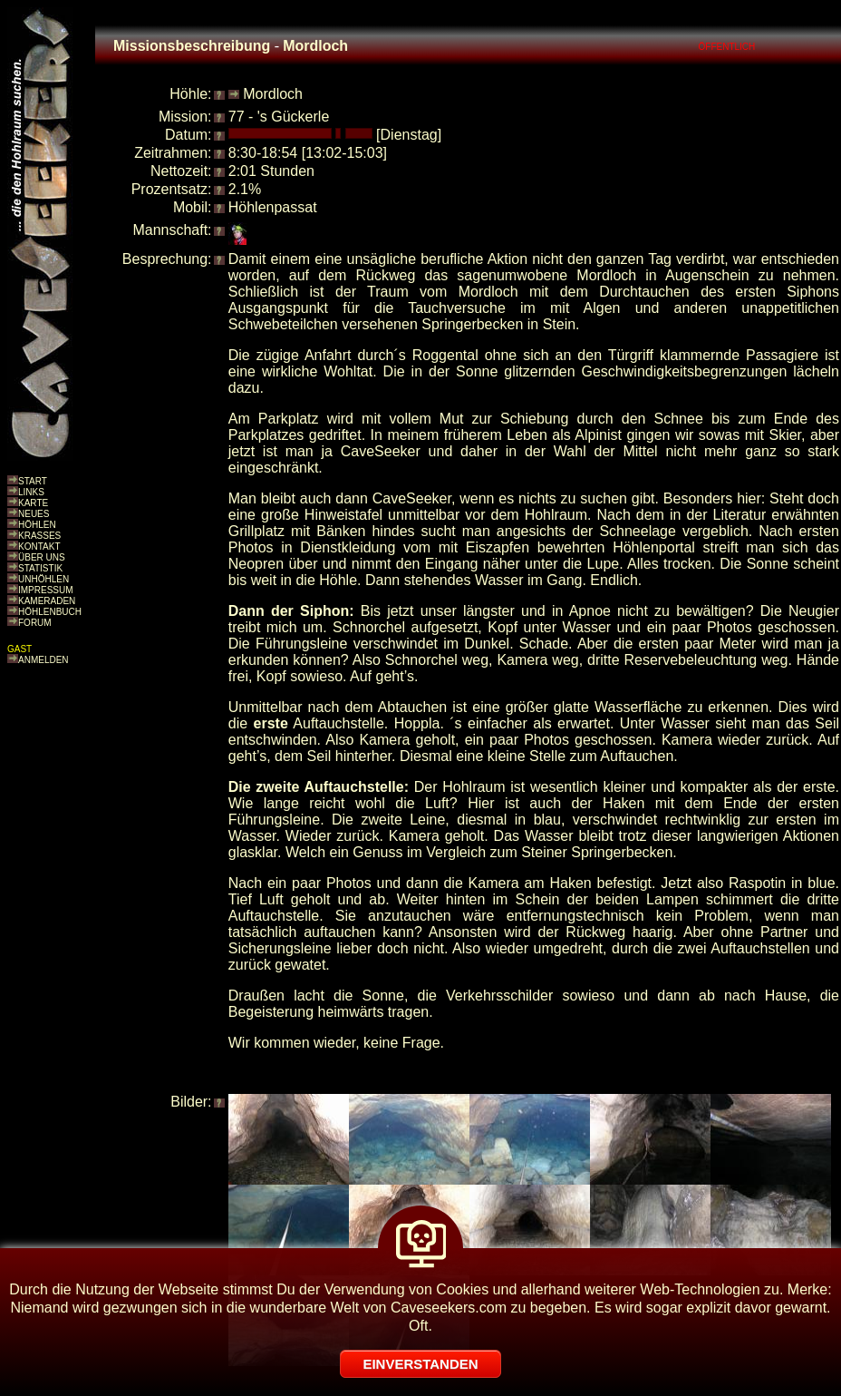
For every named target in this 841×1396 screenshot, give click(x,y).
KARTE (33, 503)
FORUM (35, 623)
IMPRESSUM (45, 590)
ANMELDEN (43, 660)
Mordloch (273, 94)
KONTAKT (39, 547)
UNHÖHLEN (43, 579)
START (32, 481)
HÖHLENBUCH (50, 612)
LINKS (31, 492)
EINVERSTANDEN (420, 1364)
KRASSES (39, 536)
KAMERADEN (46, 601)
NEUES (33, 514)
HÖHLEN (37, 525)
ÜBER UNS (41, 557)
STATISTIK (40, 568)
